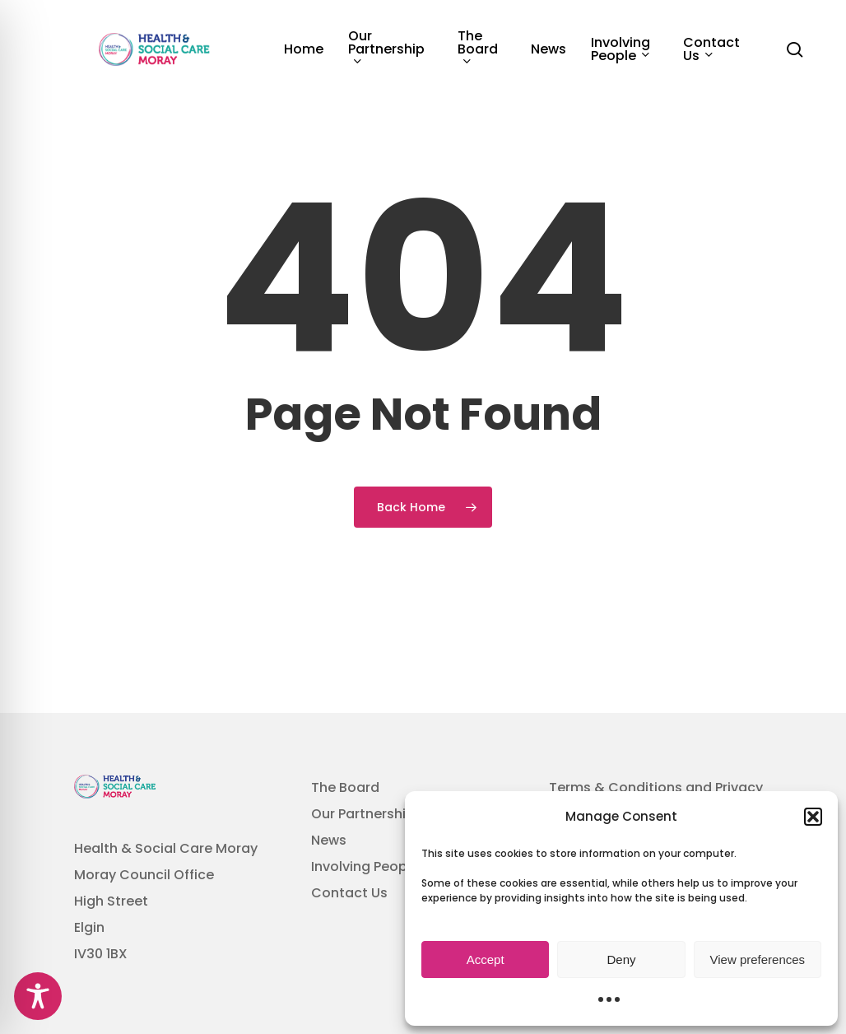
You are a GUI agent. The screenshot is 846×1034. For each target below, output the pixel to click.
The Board (345, 787)
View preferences (758, 959)
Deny (621, 959)
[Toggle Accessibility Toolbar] (37, 996)
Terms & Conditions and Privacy (656, 787)
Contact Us (349, 892)
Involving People (365, 866)
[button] (813, 816)
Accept (485, 959)
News (328, 840)
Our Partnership (363, 813)
